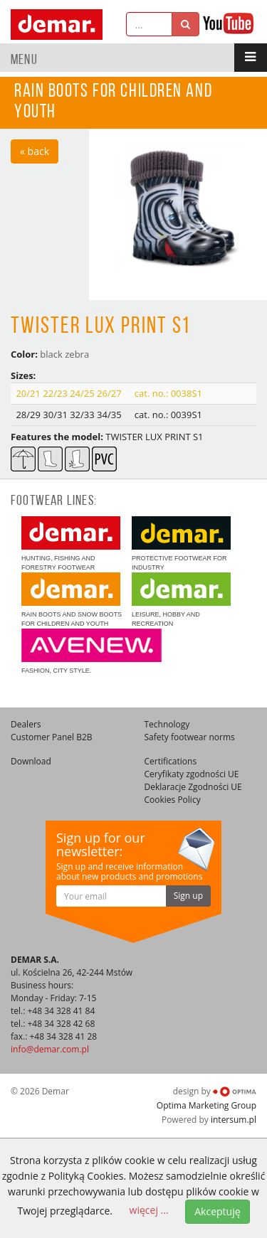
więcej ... (149, 1210)
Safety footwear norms (190, 737)
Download (31, 761)
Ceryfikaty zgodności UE (192, 774)
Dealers (26, 724)
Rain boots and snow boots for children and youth (71, 599)
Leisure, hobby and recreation (181, 599)
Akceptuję (217, 1211)
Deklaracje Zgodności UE (193, 787)
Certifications (171, 761)
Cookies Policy (173, 800)
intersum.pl (233, 1120)
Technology (167, 724)
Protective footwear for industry (181, 543)
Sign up (188, 896)
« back (34, 151)
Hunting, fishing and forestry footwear (70, 543)
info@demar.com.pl (50, 1049)
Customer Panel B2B (52, 737)
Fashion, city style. (91, 651)
